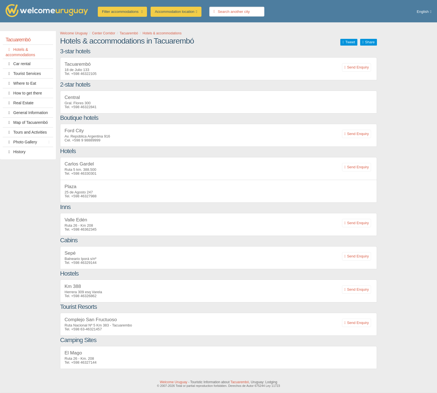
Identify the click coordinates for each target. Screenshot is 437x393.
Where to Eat (21, 83)
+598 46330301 (84, 173)
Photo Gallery (29, 142)
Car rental (18, 64)
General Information (27, 113)
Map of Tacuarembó (27, 122)
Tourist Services (23, 73)
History (15, 152)
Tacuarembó (18, 39)
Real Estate (20, 103)
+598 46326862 (84, 296)
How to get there (24, 93)
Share (370, 42)
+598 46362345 (84, 229)
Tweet (350, 42)
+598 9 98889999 (86, 140)
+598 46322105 (84, 74)
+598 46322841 (84, 107)
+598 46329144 (84, 263)
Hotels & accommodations (20, 51)
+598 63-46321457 (86, 329)
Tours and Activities (26, 132)
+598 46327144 (84, 362)
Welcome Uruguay (173, 382)
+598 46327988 (84, 196)
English (423, 12)
